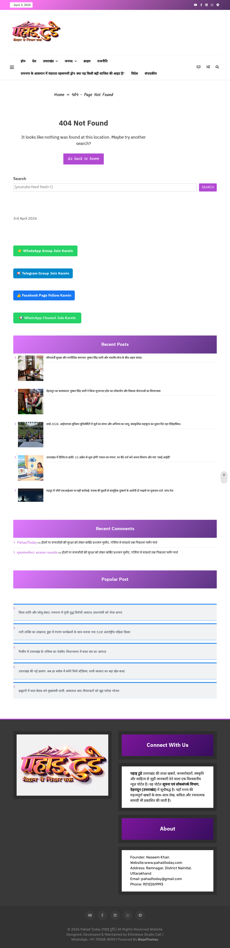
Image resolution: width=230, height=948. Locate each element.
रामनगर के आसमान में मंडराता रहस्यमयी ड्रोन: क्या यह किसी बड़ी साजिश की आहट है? (72, 73)
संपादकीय (151, 73)
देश (34, 61)
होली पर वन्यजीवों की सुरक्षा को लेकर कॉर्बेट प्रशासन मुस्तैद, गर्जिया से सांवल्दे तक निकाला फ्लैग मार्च (99, 542)
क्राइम (87, 61)
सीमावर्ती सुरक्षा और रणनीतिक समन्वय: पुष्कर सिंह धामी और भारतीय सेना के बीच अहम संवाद (94, 358)
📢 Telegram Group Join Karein (43, 273)
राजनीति (102, 61)
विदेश (134, 73)
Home (59, 95)
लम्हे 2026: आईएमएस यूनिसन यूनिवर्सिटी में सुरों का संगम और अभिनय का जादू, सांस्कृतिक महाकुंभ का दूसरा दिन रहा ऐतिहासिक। (113, 424)
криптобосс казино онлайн (37, 552)
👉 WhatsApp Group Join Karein (45, 251)
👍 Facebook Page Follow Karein (44, 295)
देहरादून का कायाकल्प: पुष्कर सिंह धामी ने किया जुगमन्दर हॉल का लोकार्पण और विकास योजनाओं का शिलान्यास (103, 391)
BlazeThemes (148, 939)
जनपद (69, 61)
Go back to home (83, 158)
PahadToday (27, 542)
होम (23, 61)
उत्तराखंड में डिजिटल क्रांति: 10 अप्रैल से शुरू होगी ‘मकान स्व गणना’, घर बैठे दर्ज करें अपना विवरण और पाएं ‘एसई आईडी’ (108, 457)
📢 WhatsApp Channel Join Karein (47, 318)
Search (19, 179)
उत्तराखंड (48, 61)
